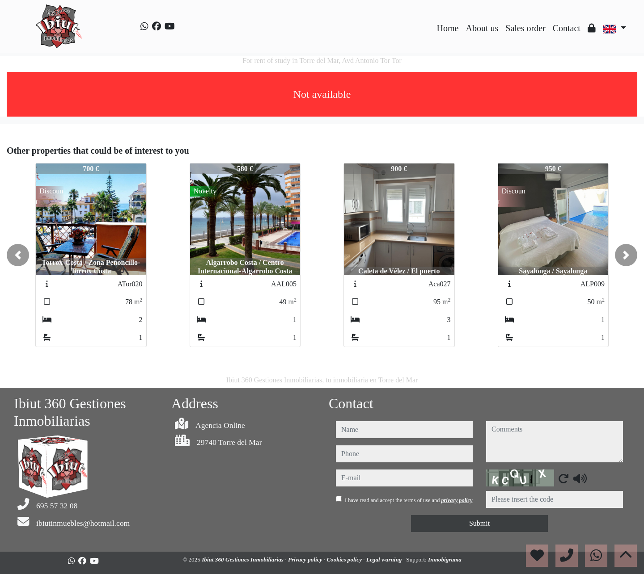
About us (482, 28)
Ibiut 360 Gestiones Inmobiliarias (243, 559)
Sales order (525, 28)
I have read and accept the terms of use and (408, 500)
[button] (18, 255)
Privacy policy (306, 559)
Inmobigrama (445, 559)
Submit (479, 523)
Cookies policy (344, 559)
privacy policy (456, 500)
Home (448, 28)
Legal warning (384, 559)
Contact (566, 28)
